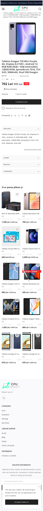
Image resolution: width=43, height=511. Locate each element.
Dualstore (5, 415)
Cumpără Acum (22, 102)
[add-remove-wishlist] (17, 194)
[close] (39, 486)
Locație (21, 158)
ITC (5, 76)
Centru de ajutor (8, 445)
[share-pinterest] (22, 115)
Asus (3, 410)
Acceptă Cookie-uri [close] (21, 502)
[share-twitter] (15, 115)
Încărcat (5, 94)
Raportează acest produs (32, 149)
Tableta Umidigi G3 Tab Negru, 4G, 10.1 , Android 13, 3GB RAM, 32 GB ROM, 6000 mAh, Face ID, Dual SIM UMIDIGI (31, 354)
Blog (3, 437)
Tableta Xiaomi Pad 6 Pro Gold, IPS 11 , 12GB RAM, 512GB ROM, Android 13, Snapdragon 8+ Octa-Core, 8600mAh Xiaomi (31, 249)
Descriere (21, 128)
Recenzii (21, 164)
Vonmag (5, 419)
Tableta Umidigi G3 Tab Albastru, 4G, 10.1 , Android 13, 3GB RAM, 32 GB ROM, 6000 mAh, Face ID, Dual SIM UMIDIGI (11, 354)
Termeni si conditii (9, 456)
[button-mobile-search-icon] (40, 9)
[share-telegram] (29, 115)
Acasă (4, 433)
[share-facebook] (12, 115)
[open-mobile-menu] (3, 9)
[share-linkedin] (26, 115)
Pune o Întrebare (10, 89)
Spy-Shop (5, 423)
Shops (4, 441)
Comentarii (21, 171)
